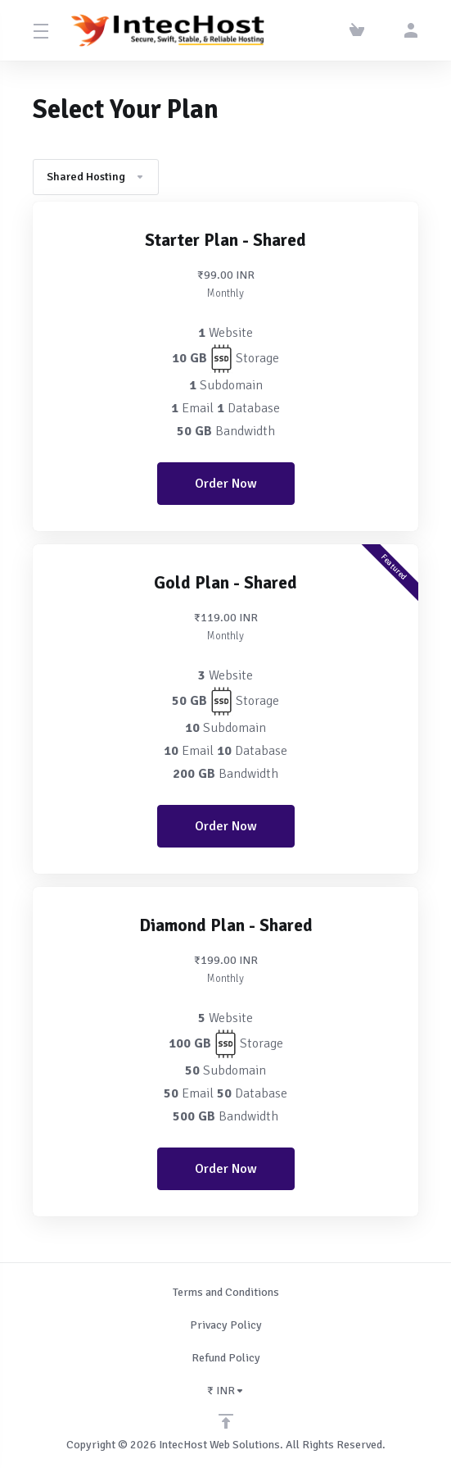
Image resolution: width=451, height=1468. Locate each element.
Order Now (226, 483)
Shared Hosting (96, 177)
